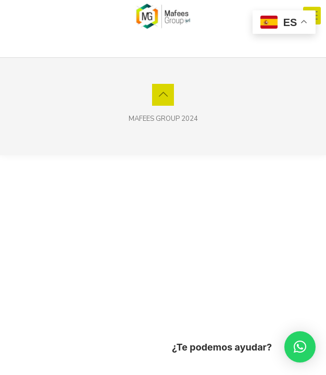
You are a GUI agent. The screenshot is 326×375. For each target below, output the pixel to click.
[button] (300, 346)
